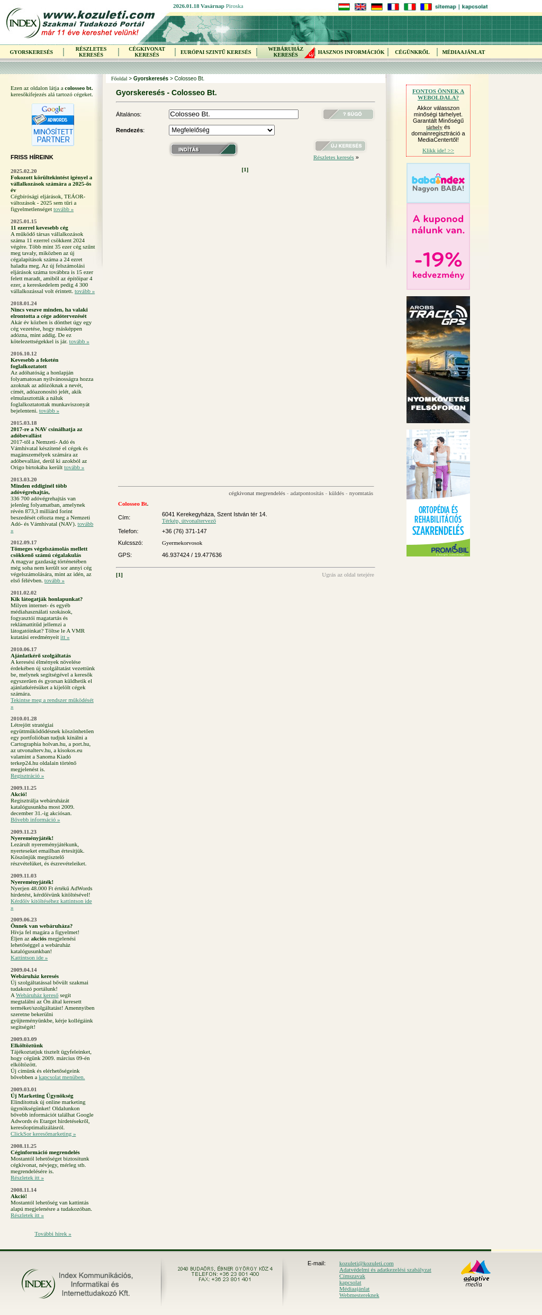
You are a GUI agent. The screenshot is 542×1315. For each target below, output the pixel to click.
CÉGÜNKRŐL (412, 52)
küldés (336, 493)
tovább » (63, 209)
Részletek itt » (27, 1177)
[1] (245, 169)
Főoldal (119, 78)
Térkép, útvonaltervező (189, 520)
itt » (64, 637)
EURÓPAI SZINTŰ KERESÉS (215, 52)
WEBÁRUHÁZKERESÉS (285, 52)
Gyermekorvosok (182, 543)
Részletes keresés (333, 157)
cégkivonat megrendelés (257, 493)
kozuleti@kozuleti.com (366, 1263)
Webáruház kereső (37, 995)
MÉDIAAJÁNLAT (463, 52)
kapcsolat (350, 1282)
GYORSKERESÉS (31, 52)
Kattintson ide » (29, 957)
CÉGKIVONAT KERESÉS (147, 52)
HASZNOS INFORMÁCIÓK (351, 52)
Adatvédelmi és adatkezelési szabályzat (385, 1269)
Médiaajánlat (354, 1288)
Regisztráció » (27, 775)
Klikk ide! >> (438, 150)
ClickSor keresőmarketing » (43, 1133)
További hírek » (52, 1233)
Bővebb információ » (35, 819)
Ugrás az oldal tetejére (348, 574)
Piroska (234, 6)
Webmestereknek (359, 1295)
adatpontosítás (307, 493)
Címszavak (352, 1276)
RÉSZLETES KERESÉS (91, 52)
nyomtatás (361, 493)
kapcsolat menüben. (62, 1077)
